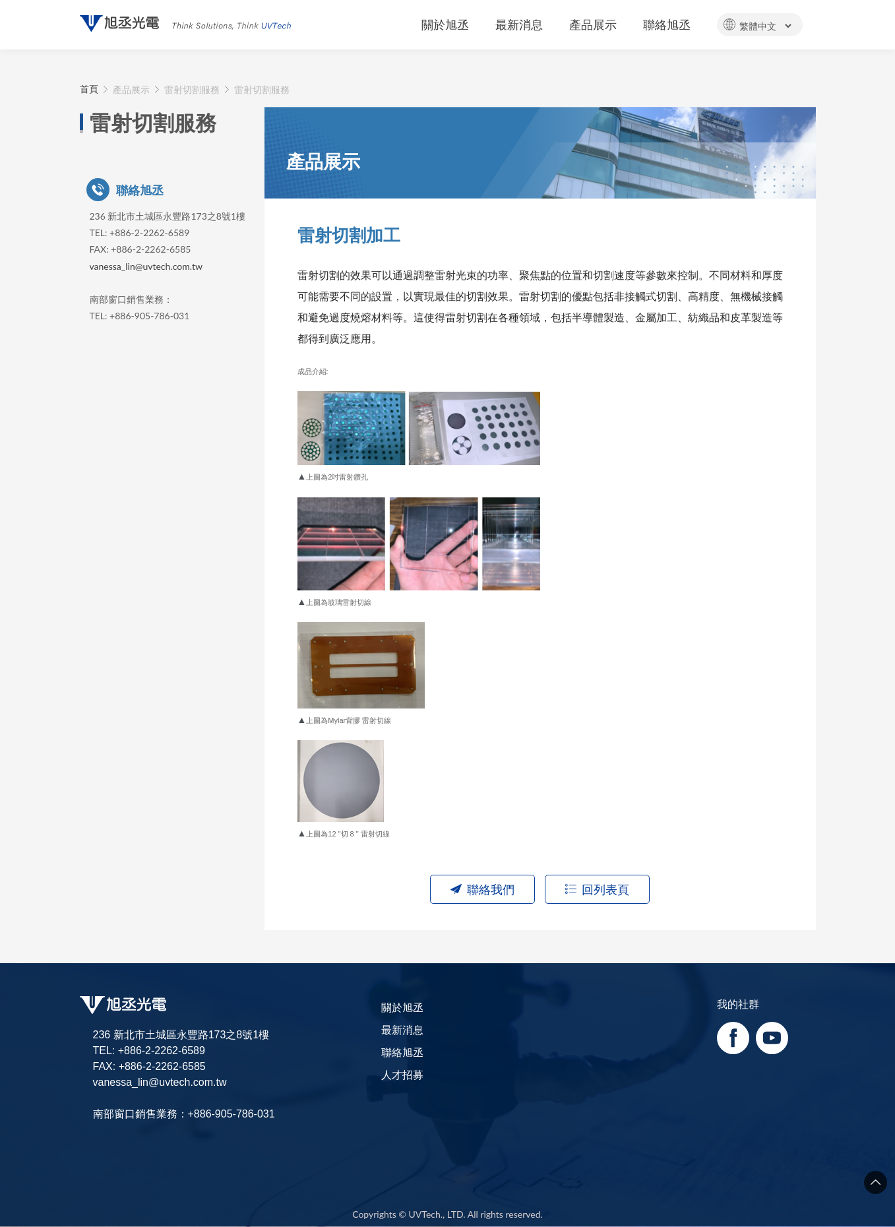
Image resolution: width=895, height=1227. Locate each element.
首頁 (89, 89)
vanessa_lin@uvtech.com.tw (146, 266)
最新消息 (402, 1029)
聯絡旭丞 (402, 1052)
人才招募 (402, 1074)
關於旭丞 (402, 1007)
